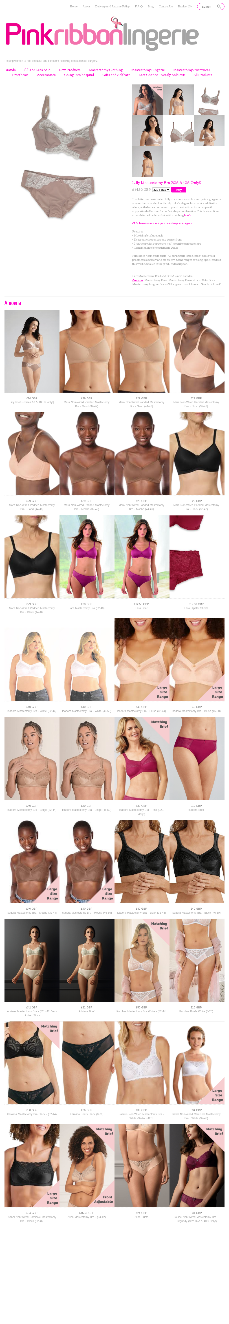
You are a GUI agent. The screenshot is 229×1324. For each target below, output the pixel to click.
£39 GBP (141, 1110)
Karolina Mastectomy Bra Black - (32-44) (32, 1114)
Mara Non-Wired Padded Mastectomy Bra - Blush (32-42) (196, 404)
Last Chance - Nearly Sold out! (162, 74)
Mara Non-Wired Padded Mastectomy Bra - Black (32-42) (196, 507)
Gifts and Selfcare (116, 74)
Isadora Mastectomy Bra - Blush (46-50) (196, 711)
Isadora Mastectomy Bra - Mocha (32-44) (32, 912)
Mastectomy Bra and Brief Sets (188, 279)
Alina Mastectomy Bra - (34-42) (87, 1217)
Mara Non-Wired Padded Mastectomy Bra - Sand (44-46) (141, 404)
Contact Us (166, 6)
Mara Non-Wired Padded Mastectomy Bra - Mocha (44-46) (141, 507)
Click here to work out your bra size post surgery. (162, 223)
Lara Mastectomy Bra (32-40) (86, 608)
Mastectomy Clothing (106, 69)
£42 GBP (31, 1007)
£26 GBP (196, 1007)
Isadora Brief (196, 809)
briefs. (188, 215)
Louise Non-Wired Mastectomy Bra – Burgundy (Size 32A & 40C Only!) (196, 1219)
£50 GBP (141, 1007)
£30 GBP (141, 805)
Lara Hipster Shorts (196, 608)
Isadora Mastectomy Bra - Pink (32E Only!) (141, 812)
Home (73, 6)
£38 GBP (86, 604)
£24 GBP (141, 1213)
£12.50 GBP (141, 604)
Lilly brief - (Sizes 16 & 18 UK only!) (32, 402)
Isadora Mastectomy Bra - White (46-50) (86, 711)
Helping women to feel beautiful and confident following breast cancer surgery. (51, 60)
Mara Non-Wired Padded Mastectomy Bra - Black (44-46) (32, 610)
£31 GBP (196, 1213)
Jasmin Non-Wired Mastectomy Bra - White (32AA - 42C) (141, 1116)
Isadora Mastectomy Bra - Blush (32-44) (141, 711)
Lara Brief (141, 608)
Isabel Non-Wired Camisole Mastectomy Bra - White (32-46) (196, 1116)
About (86, 6)
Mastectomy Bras (155, 279)
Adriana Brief (87, 1011)
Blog (151, 6)
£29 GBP (86, 398)
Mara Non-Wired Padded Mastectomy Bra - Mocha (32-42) (87, 507)
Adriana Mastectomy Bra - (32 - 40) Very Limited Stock (32, 1013)
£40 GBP (31, 707)
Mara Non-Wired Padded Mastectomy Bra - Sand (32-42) (87, 404)
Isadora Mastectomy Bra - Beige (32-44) (31, 809)
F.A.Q (139, 6)
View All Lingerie (170, 283)
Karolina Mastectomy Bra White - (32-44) (141, 1011)
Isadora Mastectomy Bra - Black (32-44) (141, 912)
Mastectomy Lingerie (148, 69)
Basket (185, 6)
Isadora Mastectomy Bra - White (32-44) (31, 711)
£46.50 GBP (86, 1213)
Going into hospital (79, 74)
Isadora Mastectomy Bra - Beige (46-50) (86, 809)
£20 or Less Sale (37, 69)
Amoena (137, 279)
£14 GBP (31, 398)
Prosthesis (20, 74)
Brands (10, 69)
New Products (70, 69)
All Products (203, 74)
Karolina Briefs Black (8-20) (86, 1114)
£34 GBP (196, 1110)
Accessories (46, 74)
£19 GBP (196, 805)
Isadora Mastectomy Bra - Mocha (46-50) (87, 912)
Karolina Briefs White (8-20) (196, 1011)
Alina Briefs (141, 1217)
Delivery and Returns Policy (112, 6)
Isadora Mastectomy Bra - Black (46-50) (196, 912)
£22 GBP (86, 1007)
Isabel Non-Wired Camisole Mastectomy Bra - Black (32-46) (31, 1219)
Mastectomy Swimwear (191, 69)
